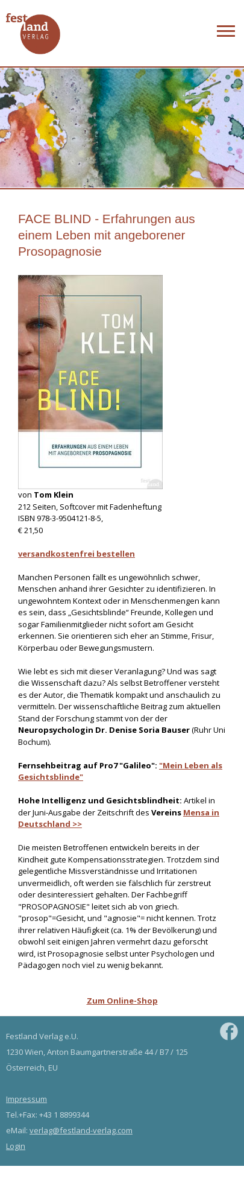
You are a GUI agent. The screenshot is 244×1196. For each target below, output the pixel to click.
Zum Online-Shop (122, 1000)
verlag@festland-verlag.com (81, 1130)
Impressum (26, 1098)
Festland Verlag (33, 34)
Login (15, 1146)
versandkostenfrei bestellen (76, 553)
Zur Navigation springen (224, 28)
